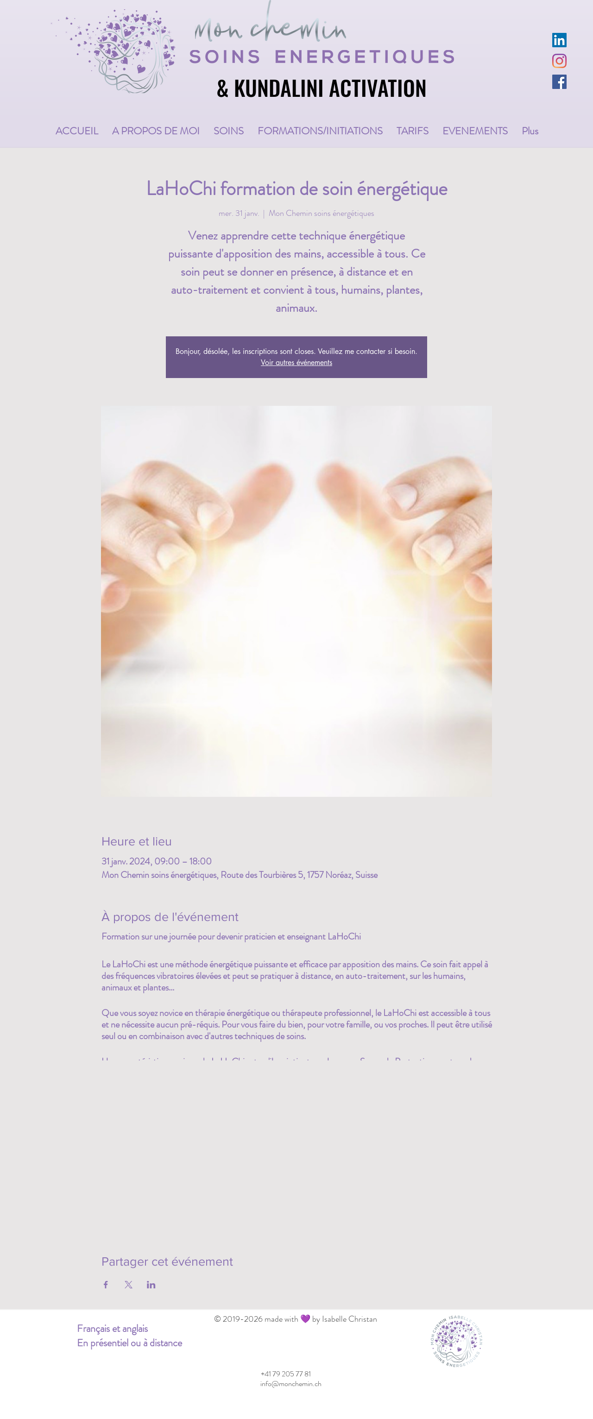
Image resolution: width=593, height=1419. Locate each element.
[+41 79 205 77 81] (285, 1374)
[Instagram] (559, 61)
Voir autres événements (296, 362)
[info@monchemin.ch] (291, 1383)
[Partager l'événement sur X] (128, 1284)
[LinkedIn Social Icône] (559, 40)
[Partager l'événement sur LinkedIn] (151, 1284)
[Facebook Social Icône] (559, 82)
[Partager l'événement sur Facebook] (105, 1284)
